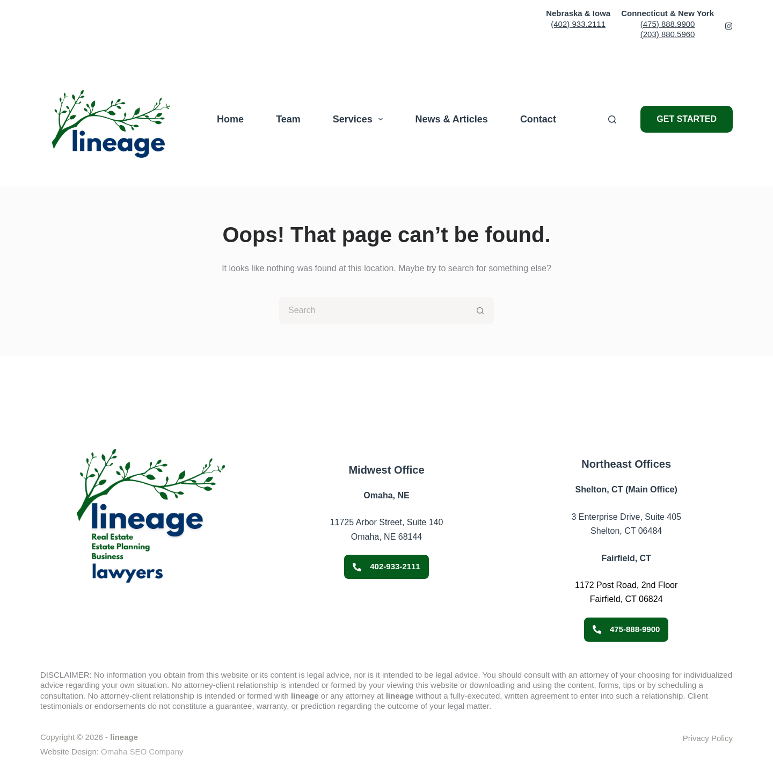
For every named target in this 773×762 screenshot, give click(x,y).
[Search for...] (373, 310)
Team (288, 119)
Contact (538, 119)
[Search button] (480, 310)
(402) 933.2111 (578, 23)
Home (230, 119)
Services (360, 119)
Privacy (696, 738)
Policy (721, 738)
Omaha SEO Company (142, 751)
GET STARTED (687, 119)
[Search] (612, 119)
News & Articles (451, 119)
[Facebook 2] (729, 26)
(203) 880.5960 (667, 34)
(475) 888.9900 (667, 23)
